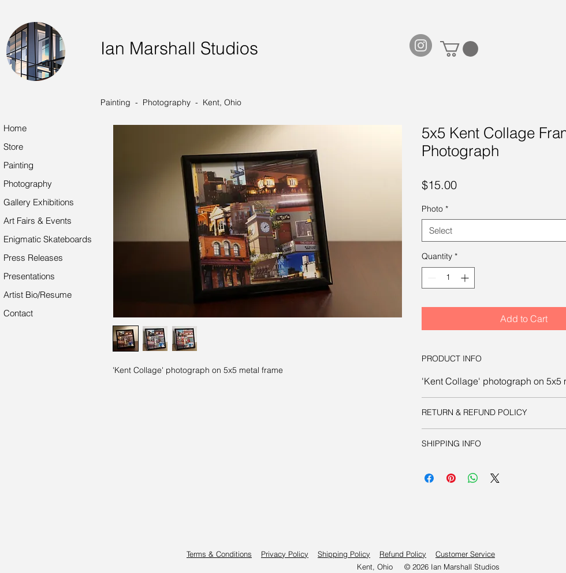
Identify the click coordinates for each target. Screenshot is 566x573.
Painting (18, 165)
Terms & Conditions (219, 554)
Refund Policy (402, 554)
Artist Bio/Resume (37, 294)
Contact (18, 313)
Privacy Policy (284, 554)
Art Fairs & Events (37, 220)
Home (15, 128)
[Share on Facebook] (429, 478)
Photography (27, 183)
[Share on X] (495, 478)
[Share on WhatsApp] (473, 478)
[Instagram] (420, 45)
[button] (459, 49)
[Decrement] (430, 278)
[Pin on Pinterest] (451, 478)
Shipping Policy (344, 554)
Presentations (29, 276)
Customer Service (465, 554)
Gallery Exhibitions (38, 202)
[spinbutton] (448, 278)
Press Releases (33, 257)
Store (13, 146)
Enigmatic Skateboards (47, 239)
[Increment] (466, 278)
